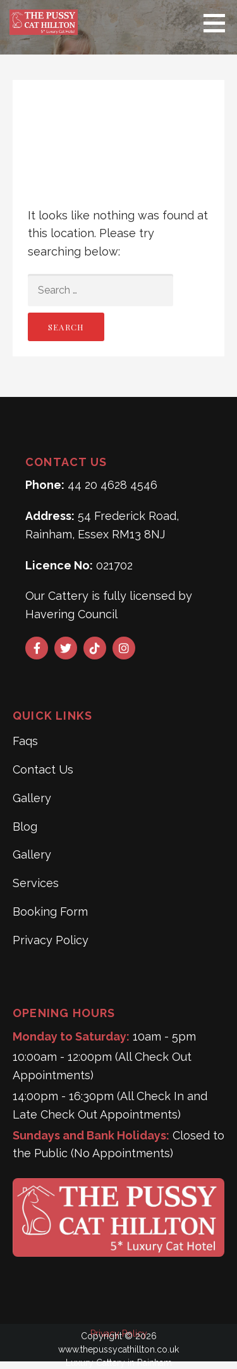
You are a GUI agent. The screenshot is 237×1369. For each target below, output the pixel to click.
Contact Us (43, 769)
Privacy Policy (50, 940)
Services (36, 883)
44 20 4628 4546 (112, 484)
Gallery (32, 798)
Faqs (25, 741)
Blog (25, 826)
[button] (218, 22)
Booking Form (50, 911)
